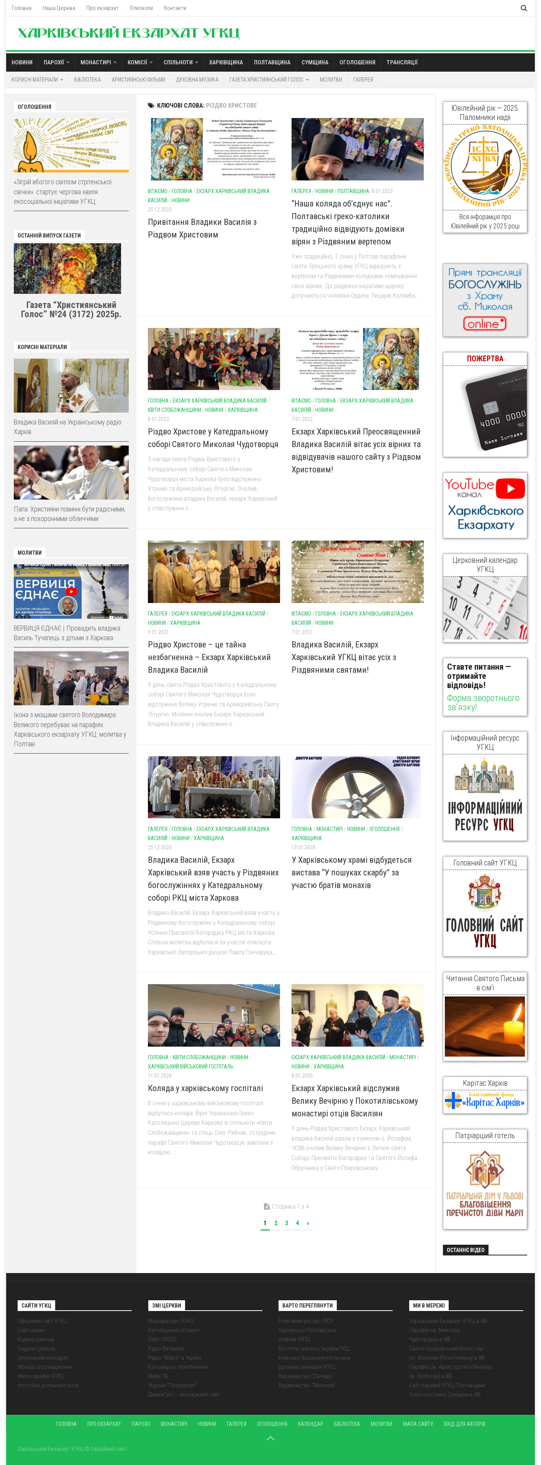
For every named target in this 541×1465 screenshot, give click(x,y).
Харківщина (226, 62)
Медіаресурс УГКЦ (171, 1321)
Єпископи (141, 8)
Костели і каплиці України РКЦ (314, 1348)
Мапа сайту (418, 1424)
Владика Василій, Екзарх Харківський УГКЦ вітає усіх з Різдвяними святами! (344, 657)
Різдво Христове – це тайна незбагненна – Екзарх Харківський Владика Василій (209, 657)
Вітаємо (157, 191)
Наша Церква (59, 8)
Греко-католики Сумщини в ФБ (445, 1394)
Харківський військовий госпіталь (190, 1067)
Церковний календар (43, 1357)
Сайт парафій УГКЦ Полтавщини (447, 1385)
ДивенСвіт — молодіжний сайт (184, 1394)
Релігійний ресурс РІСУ (306, 1321)
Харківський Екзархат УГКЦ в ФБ (448, 1321)
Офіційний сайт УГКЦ (42, 1321)
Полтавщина (272, 62)
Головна (21, 8)
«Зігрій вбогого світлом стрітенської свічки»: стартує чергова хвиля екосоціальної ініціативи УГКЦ (62, 191)
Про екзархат (102, 8)
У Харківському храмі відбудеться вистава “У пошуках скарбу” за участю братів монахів (352, 872)
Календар (310, 1424)
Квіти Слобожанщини (174, 410)
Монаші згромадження (45, 1366)
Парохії (54, 62)
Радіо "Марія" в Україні (175, 1357)
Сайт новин (31, 1330)
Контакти (175, 8)
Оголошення (357, 62)
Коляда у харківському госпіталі (205, 1088)
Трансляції (402, 62)
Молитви (331, 80)
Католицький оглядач (173, 1330)
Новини (22, 62)
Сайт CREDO (162, 1339)
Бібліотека (87, 80)
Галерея (363, 80)
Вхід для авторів (464, 1424)
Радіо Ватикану (166, 1348)
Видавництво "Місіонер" (308, 1385)
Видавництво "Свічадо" (306, 1376)
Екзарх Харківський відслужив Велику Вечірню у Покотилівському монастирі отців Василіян (355, 1100)
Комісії (137, 62)
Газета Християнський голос (266, 80)
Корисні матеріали (34, 80)
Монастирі (95, 62)
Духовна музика (197, 80)
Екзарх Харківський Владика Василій (220, 401)
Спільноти (178, 62)
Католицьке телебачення (178, 1366)
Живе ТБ (158, 1376)
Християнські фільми (138, 80)
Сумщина (315, 62)
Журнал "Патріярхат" (172, 1385)
